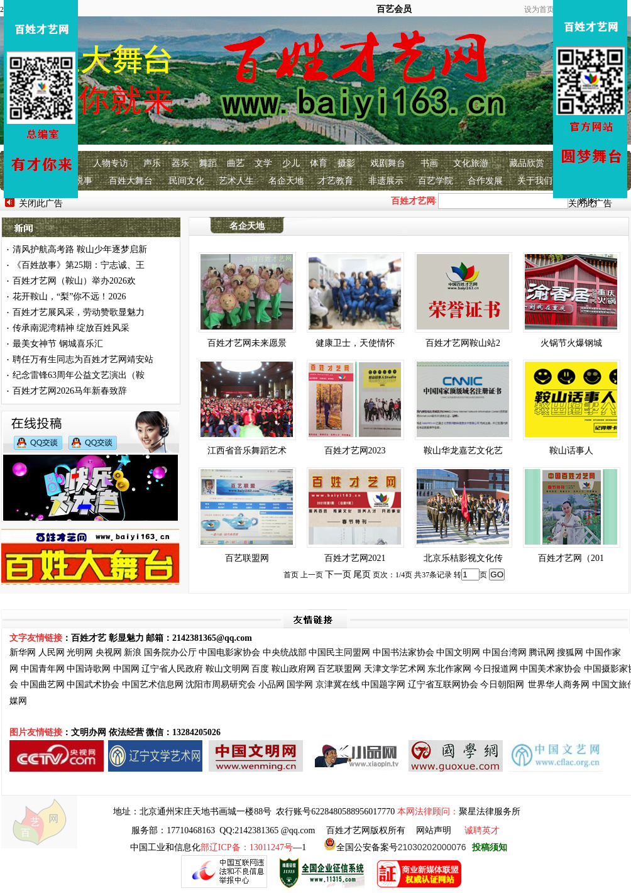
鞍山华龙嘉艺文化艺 (463, 450)
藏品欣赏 (526, 163)
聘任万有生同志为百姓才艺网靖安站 (83, 359)
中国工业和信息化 (165, 847)
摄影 (346, 163)
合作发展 (485, 181)
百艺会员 (394, 9)
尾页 (362, 574)
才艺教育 (335, 181)
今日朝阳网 (502, 684)
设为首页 (539, 9)
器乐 (180, 163)
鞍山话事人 (571, 450)
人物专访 (110, 163)
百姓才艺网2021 (355, 558)
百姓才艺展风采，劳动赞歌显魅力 (79, 312)
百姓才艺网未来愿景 (247, 343)
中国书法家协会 (403, 652)
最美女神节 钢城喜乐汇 (58, 343)
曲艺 (235, 163)
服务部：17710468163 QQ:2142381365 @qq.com (223, 830)
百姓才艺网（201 (571, 558)
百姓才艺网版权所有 (365, 830)
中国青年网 (43, 669)
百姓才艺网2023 (355, 450)
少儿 (291, 163)
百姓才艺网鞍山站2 (462, 343)
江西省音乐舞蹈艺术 (247, 450)
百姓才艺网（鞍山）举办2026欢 (74, 281)
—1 (253, 847)
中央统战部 (285, 652)
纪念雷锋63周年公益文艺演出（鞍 (79, 375)
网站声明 (433, 830)
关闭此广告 (41, 203)
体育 (318, 163)
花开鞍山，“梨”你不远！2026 (69, 296)
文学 (263, 163)
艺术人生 (236, 181)
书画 (429, 163)
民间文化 (186, 181)
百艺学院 (435, 181)
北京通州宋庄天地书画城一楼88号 (206, 811)
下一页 (338, 574)
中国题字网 (383, 684)
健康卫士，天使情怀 (355, 343)
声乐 (152, 163)
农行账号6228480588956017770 (335, 811)
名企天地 (286, 181)
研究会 (242, 684)
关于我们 (534, 181)
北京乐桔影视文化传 (463, 558)
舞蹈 (208, 163)
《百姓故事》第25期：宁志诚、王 (79, 265)
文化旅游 (470, 163)
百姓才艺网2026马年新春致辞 (70, 391)
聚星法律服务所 (489, 811)
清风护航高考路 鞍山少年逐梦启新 (80, 249)
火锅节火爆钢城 (571, 343)
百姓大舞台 (131, 181)
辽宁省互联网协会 (443, 684)
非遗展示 (385, 181)
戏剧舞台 (387, 163)
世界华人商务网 (559, 684)
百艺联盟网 (247, 558)
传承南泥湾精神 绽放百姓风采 (71, 328)
